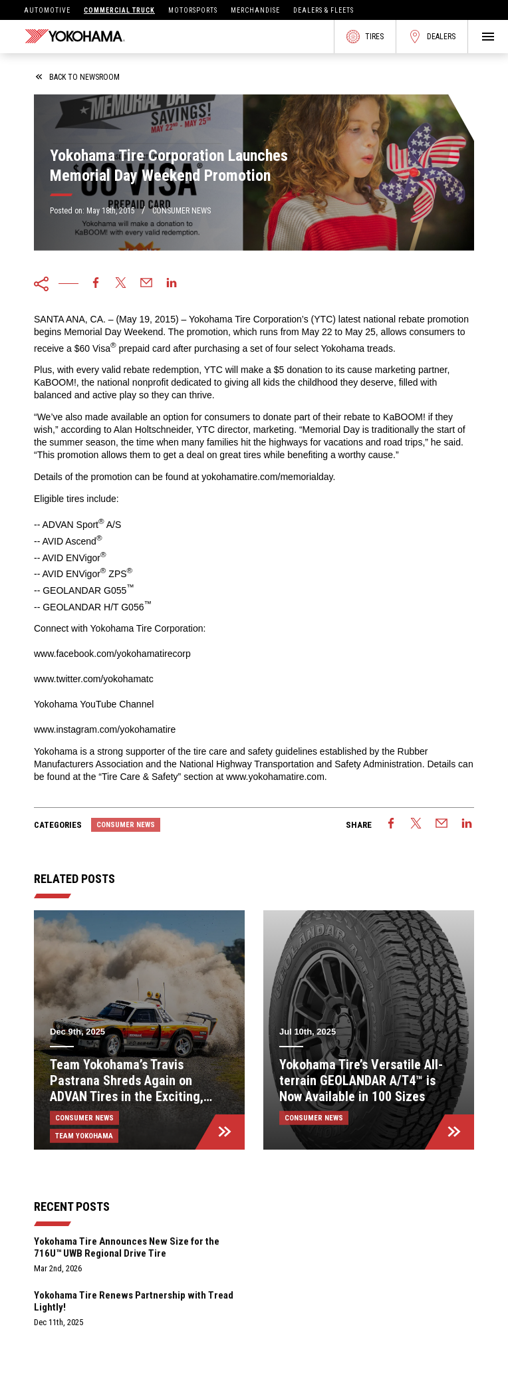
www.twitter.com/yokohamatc (94, 679)
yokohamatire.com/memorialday (266, 476)
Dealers (431, 36)
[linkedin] (171, 284)
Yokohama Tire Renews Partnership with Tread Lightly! (133, 1301)
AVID (52, 557)
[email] (146, 284)
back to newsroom (78, 77)
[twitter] (121, 284)
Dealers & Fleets (323, 10)
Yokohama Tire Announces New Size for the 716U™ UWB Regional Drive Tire (126, 1247)
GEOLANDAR (72, 606)
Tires (365, 36)
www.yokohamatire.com (275, 776)
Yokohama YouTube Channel (94, 704)
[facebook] (95, 284)
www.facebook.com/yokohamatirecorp (112, 653)
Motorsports (192, 10)
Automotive (47, 10)
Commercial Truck (119, 10)
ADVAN (57, 524)
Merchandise (255, 10)
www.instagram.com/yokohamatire (105, 729)
